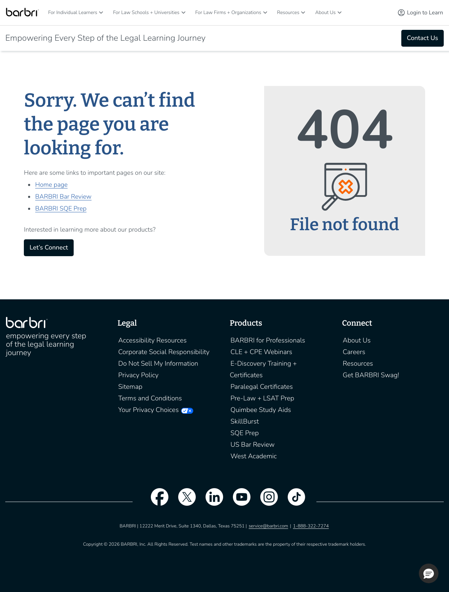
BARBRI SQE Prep (60, 209)
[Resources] (303, 12)
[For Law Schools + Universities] (183, 12)
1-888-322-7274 (311, 526)
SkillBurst (244, 421)
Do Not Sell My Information (158, 363)
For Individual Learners (72, 12)
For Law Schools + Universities (146, 12)
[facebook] (156, 501)
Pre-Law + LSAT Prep (262, 398)
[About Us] (339, 12)
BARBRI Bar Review (63, 197)
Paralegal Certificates (261, 386)
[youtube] (238, 501)
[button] (428, 573)
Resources (288, 12)
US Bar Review (252, 444)
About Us (325, 12)
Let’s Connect (48, 248)
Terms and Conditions (150, 398)
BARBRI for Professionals (267, 340)
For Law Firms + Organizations (228, 12)
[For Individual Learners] (101, 12)
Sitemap (130, 386)
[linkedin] (211, 501)
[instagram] (266, 501)
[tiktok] (293, 501)
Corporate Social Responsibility (163, 352)
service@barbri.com (268, 526)
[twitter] (183, 501)
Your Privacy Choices (148, 409)
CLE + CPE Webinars (261, 352)
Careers (354, 352)
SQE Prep (244, 433)
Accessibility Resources (152, 340)
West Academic (253, 456)
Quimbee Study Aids (260, 409)
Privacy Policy (138, 375)
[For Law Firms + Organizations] (265, 12)
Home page (51, 185)
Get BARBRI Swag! (371, 375)
